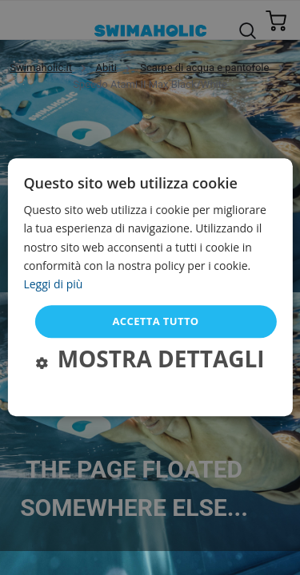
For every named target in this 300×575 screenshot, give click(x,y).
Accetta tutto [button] (155, 321)
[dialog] (149, 287)
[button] (149, 362)
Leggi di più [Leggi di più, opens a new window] (52, 283)
